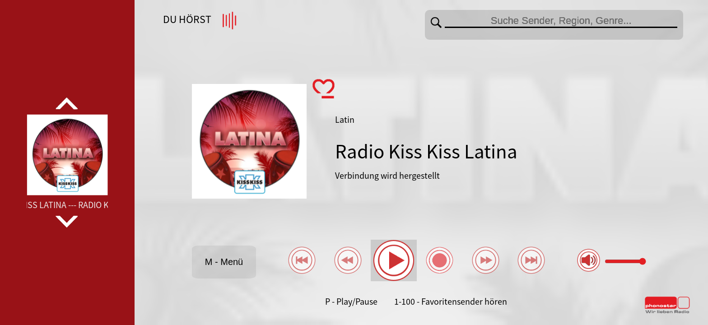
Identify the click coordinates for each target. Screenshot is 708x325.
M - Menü (224, 262)
